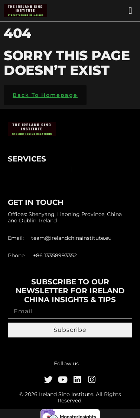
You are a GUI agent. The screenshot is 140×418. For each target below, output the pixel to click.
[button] (130, 11)
